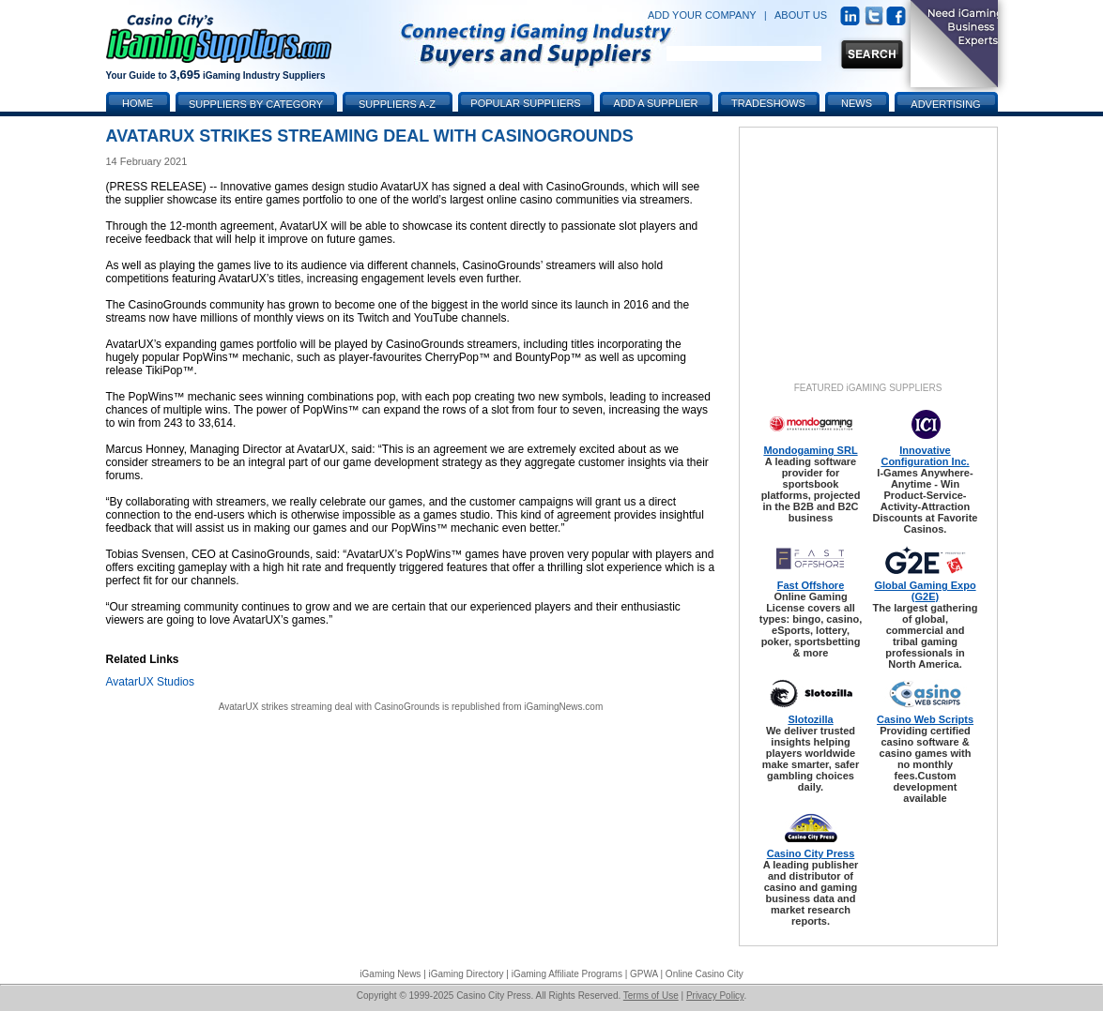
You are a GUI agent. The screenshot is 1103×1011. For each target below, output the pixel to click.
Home (137, 103)
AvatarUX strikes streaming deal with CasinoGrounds (329, 707)
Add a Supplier (656, 103)
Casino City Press (811, 853)
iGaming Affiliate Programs (567, 974)
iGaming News (390, 974)
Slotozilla (810, 719)
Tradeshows (768, 103)
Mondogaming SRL (810, 450)
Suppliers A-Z (397, 104)
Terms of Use (651, 995)
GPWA (644, 974)
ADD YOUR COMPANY (702, 15)
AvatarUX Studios (150, 681)
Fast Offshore (811, 585)
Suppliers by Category (256, 104)
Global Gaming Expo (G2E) (924, 591)
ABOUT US (800, 15)
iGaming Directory (466, 974)
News (856, 103)
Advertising (945, 104)
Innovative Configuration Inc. (925, 456)
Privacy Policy (715, 995)
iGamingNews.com (563, 707)
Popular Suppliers (525, 103)
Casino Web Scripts (925, 719)
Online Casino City (704, 974)
